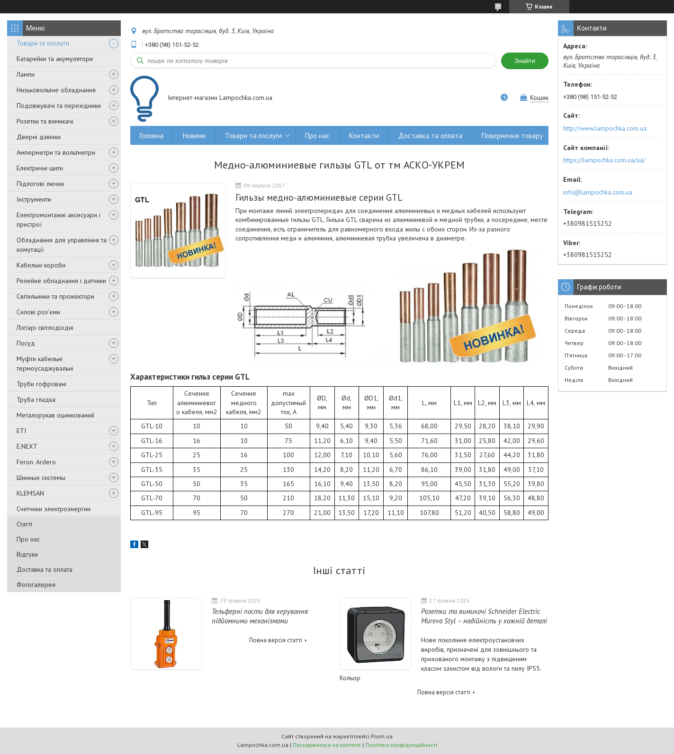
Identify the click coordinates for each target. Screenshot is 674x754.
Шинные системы (41, 477)
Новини (194, 135)
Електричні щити (40, 168)
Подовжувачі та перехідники (59, 105)
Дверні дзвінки (39, 137)
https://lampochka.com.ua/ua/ (604, 160)
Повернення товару (512, 135)
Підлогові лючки (40, 183)
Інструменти (34, 199)
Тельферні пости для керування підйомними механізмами (260, 616)
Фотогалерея (36, 584)
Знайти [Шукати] (524, 60)
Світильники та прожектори (55, 296)
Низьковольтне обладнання (56, 90)
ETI (21, 430)
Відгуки (27, 554)
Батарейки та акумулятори (55, 58)
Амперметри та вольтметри (56, 152)
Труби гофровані (41, 384)
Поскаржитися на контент (327, 744)
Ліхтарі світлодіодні (45, 327)
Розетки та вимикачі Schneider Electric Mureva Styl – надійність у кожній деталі (484, 616)
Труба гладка (36, 399)
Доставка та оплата (44, 569)
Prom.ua (382, 736)
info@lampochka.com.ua (597, 192)
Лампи (26, 74)
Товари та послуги (43, 43)
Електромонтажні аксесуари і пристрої (58, 220)
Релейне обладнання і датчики (61, 280)
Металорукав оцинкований (55, 415)
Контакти (364, 135)
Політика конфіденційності (401, 744)
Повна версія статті (275, 640)
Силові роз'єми (38, 312)
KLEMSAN (30, 493)
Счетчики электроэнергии (53, 509)
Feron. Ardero (36, 462)
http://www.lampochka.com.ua (605, 128)
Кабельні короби (41, 265)
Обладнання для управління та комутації (62, 245)
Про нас (28, 539)
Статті (24, 524)
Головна (151, 135)
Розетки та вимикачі (45, 121)
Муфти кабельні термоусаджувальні (45, 364)
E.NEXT (27, 446)
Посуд (26, 343)
